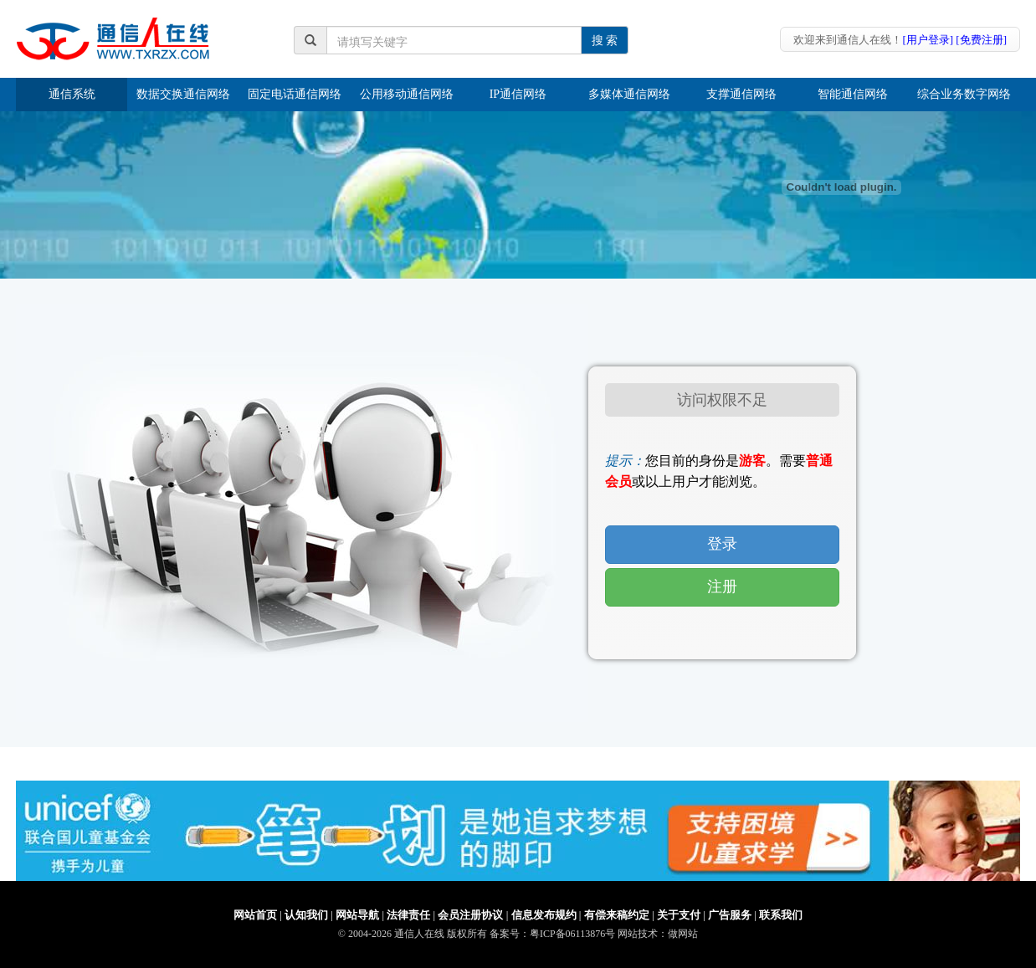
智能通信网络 (853, 94)
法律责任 (408, 915)
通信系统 (72, 94)
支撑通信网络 (741, 94)
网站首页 (255, 915)
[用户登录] (927, 39)
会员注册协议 (470, 915)
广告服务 (729, 915)
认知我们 (306, 915)
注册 (722, 586)
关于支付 (678, 915)
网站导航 (357, 915)
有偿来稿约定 (616, 915)
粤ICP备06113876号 (572, 934)
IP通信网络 (518, 94)
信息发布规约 (544, 915)
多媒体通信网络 (629, 94)
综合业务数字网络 (964, 94)
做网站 (683, 934)
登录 (722, 543)
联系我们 (781, 915)
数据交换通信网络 (183, 94)
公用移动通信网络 (407, 94)
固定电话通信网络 (294, 94)
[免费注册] (981, 39)
